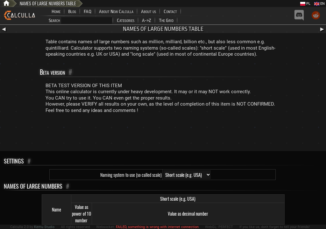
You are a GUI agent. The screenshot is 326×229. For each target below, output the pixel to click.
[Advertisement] (163, 133)
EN (319, 4)
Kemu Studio (44, 227)
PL (305, 4)
